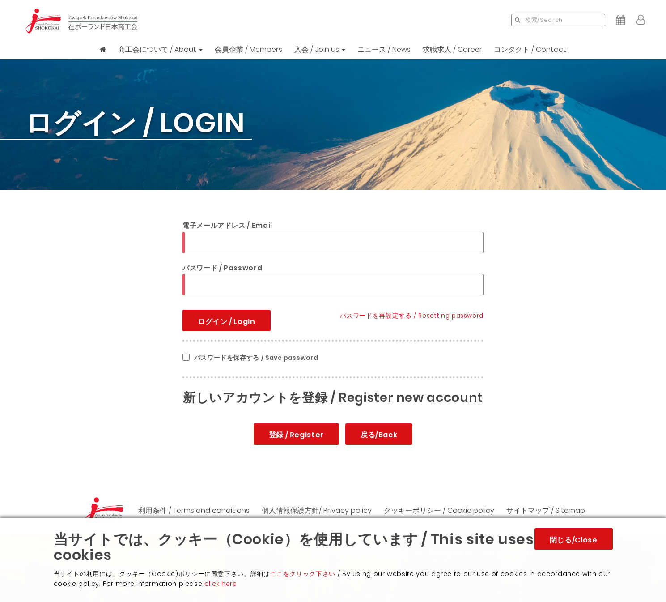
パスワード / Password (222, 268)
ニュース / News (384, 49)
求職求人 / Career (452, 49)
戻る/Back (379, 435)
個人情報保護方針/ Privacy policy (317, 510)
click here (220, 583)
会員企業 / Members (248, 49)
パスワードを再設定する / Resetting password (412, 316)
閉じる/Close (574, 540)
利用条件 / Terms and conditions (194, 510)
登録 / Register (296, 435)
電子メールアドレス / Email (227, 225)
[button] (640, 20)
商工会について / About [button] (160, 49)
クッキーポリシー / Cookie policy (439, 510)
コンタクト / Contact (530, 49)
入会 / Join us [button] (319, 49)
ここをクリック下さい (302, 573)
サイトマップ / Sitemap (545, 510)
